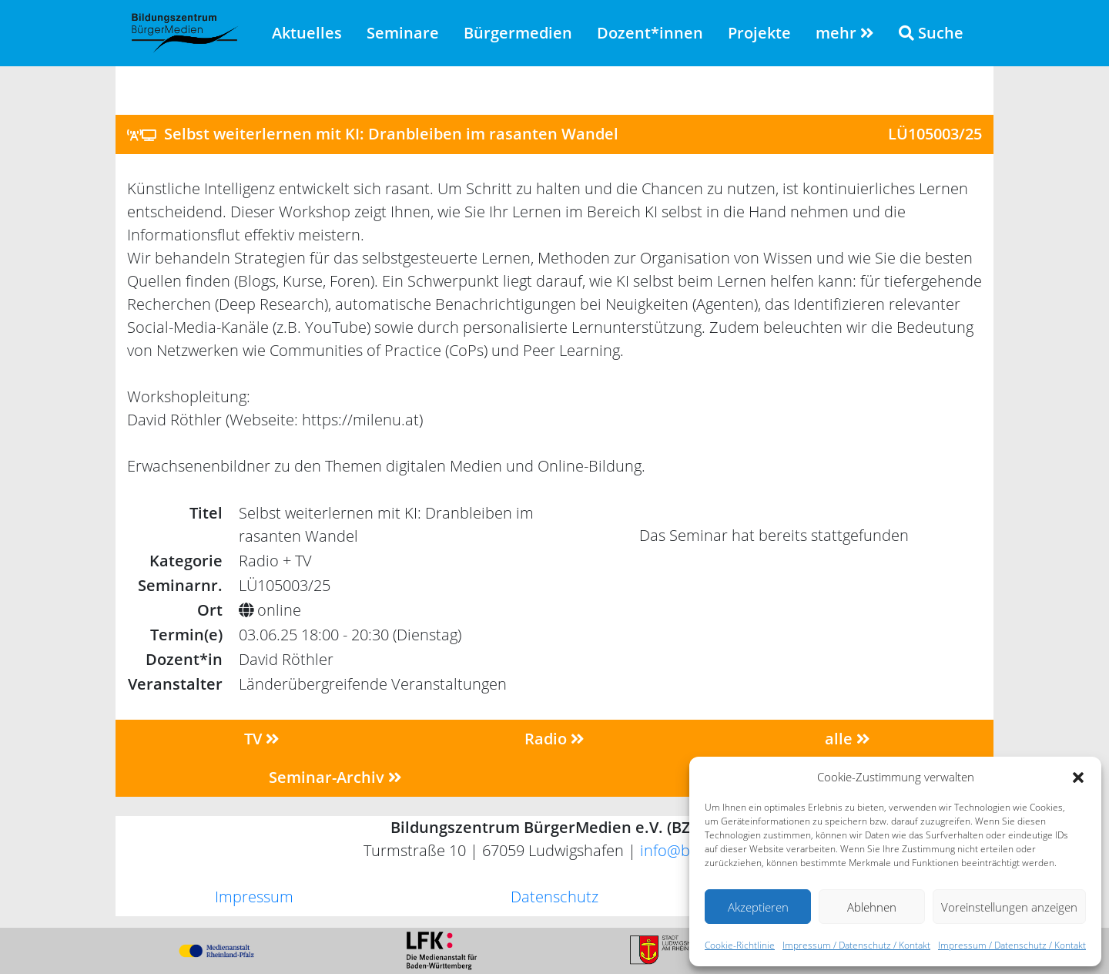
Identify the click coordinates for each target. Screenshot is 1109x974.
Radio (554, 738)
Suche (931, 32)
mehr (845, 32)
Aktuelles (307, 32)
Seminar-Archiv (335, 777)
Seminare (403, 32)
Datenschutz (554, 896)
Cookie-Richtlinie (740, 945)
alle (847, 738)
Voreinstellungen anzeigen (1009, 907)
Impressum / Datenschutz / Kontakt (856, 945)
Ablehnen (871, 907)
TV (262, 738)
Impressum (254, 896)
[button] (1078, 776)
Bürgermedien (518, 32)
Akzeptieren (758, 907)
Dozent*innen (650, 32)
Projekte (759, 32)
